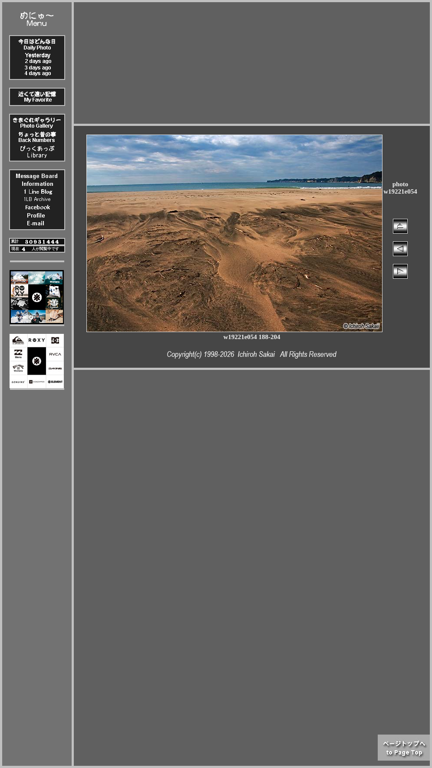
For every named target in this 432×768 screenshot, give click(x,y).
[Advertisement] (252, 63)
